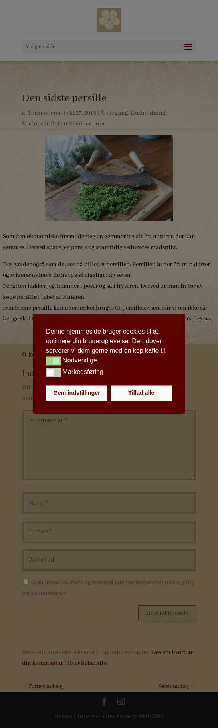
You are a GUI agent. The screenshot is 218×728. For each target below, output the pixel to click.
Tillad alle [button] (141, 393)
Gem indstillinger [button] (76, 393)
